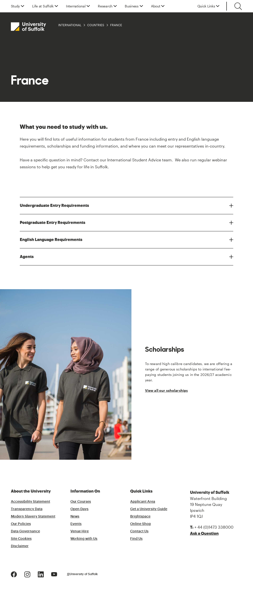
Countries (95, 24)
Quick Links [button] (206, 6)
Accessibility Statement (30, 501)
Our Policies (21, 524)
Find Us (136, 539)
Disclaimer (20, 546)
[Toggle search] (238, 6)
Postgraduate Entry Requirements (52, 222)
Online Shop (140, 524)
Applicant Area (142, 501)
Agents (27, 257)
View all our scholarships (166, 390)
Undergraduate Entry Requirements (54, 205)
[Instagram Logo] (27, 573)
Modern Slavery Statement (33, 516)
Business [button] (132, 6)
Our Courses (80, 501)
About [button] (155, 6)
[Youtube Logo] (54, 573)
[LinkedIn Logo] (41, 573)
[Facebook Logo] (14, 573)
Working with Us (83, 539)
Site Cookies (21, 539)
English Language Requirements (51, 240)
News (74, 516)
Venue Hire (79, 531)
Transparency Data (26, 509)
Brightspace (140, 516)
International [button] (75, 6)
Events (76, 524)
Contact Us (139, 531)
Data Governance (25, 531)
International (69, 24)
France (116, 24)
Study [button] (15, 6)
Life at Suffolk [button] (43, 6)
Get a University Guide (148, 509)
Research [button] (105, 6)
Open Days (79, 509)
